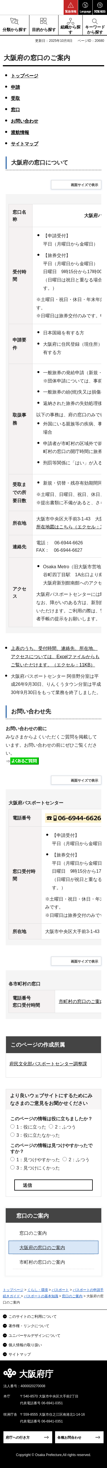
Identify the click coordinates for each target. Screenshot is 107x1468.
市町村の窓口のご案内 (42, 1262)
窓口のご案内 (32, 1216)
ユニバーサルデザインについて (34, 1335)
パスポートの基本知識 (41, 1296)
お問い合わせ (24, 121)
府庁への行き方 (18, 1438)
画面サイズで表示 (84, 185)
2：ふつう (65, 1127)
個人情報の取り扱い (25, 1345)
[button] (71, 7)
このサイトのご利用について (33, 1316)
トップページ (24, 75)
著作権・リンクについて (29, 1326)
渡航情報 (20, 132)
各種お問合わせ (69, 1438)
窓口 (15, 109)
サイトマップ (24, 143)
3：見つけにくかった (38, 1168)
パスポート (60, 1290)
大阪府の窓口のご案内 (42, 1247)
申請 (15, 87)
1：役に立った (31, 1127)
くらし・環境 (37, 1290)
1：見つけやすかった (38, 1159)
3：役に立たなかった (38, 1135)
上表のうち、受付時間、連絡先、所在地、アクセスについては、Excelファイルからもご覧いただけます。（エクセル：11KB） (55, 656)
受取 (15, 98)
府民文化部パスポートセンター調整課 (48, 1063)
